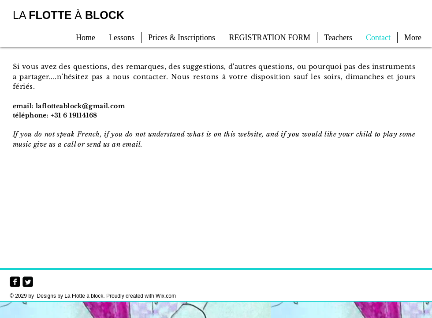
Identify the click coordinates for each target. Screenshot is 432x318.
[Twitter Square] (27, 281)
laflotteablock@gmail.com (80, 106)
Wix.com (166, 296)
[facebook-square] (15, 281)
